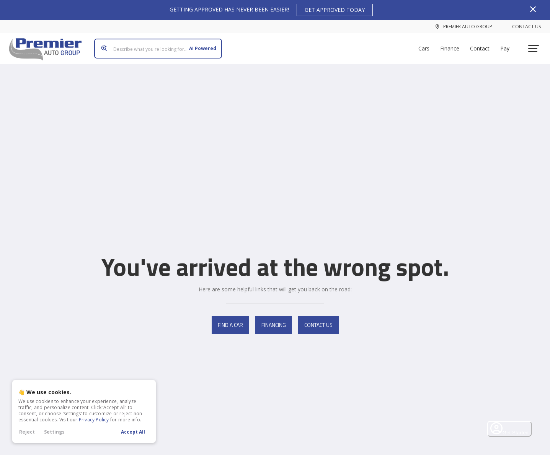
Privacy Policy (94, 419)
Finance (452, 45)
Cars (426, 45)
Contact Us (526, 26)
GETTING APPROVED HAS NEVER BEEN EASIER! (271, 10)
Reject (27, 432)
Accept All (133, 432)
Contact (483, 45)
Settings (54, 432)
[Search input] (155, 46)
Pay (507, 45)
